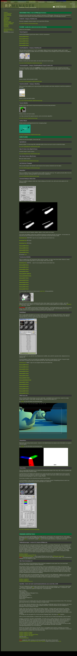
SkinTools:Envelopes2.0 (9, 30)
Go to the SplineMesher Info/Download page (29, 146)
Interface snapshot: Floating (25, 632)
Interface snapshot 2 (24, 580)
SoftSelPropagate (7, 21)
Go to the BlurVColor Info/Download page (28, 160)
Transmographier (7, 14)
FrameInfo (6, 25)
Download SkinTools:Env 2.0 (25, 581)
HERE (22, 401)
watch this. (42, 291)
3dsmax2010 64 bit (23, 371)
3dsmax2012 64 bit (23, 375)
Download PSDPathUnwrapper (26, 556)
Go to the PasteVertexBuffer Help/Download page (30, 100)
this (59, 614)
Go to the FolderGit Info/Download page (28, 23)
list (33, 587)
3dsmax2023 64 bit (23, 393)
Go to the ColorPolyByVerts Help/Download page (30, 63)
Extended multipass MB (9, 22)
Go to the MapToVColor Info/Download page (29, 153)
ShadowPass (6, 27)
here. (60, 641)
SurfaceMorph (7, 17)
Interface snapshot (23, 553)
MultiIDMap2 (6, 24)
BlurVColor (6, 20)
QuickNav (6, 31)
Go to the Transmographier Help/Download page (30, 81)
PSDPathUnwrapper (8, 29)
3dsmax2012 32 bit (23, 373)
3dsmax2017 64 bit (23, 382)
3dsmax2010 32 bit (23, 369)
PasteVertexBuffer (7, 15)
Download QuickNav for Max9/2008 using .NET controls (32, 641)
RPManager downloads (58, 556)
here (26, 254)
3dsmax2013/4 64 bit (24, 377)
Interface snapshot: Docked (25, 633)
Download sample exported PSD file (27, 555)
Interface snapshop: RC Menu (26, 635)
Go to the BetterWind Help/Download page (29, 176)
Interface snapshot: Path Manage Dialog (28, 634)
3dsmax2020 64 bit (23, 388)
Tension (5, 16)
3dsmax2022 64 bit (23, 391)
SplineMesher (7, 18)
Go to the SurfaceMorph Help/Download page (30, 134)
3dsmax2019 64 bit (23, 386)
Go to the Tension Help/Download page (28, 118)
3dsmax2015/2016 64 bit (25, 380)
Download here (23, 240)
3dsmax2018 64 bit (23, 384)
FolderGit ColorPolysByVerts (8, 13)
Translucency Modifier (8, 23)
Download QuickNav (24, 637)
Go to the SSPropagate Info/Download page (29, 167)
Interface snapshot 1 (24, 579)
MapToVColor (7, 19)
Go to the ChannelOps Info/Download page (29, 529)
